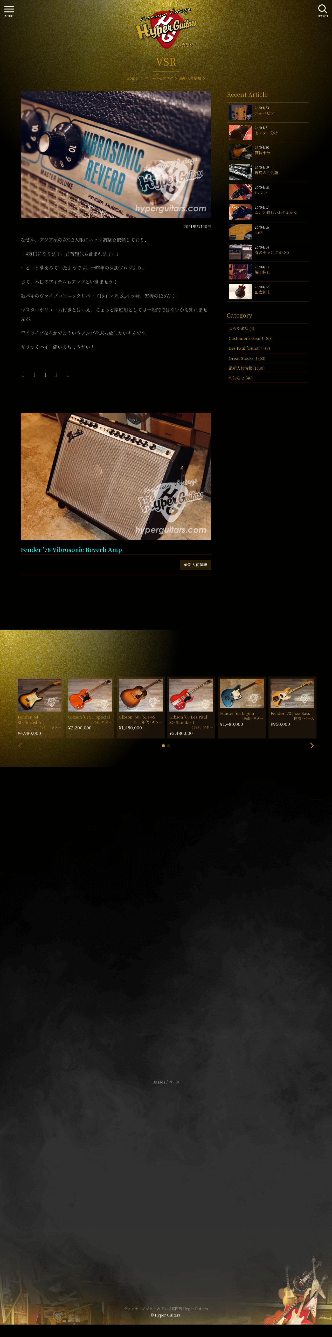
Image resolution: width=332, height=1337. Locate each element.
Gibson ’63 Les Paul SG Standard (188, 719)
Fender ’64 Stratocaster (30, 719)
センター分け (266, 133)
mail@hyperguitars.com (173, 911)
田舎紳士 (262, 292)
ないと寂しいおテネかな (276, 212)
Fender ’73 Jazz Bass (290, 713)
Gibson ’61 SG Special (89, 717)
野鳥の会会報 (266, 172)
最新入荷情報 (195, 564)
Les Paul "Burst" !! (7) (249, 348)
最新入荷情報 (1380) (247, 368)
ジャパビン (264, 113)
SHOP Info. (166, 927)
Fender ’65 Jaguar (237, 713)
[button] (163, 745)
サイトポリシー (166, 1169)
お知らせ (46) (241, 378)
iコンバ (261, 192)
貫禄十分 (262, 152)
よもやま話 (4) (241, 328)
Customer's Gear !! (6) (250, 338)
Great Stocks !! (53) (247, 358)
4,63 (258, 232)
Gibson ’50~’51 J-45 (137, 717)
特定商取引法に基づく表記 (166, 1176)
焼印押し (262, 272)
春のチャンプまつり (272, 252)
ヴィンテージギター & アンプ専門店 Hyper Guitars (166, 1308)
